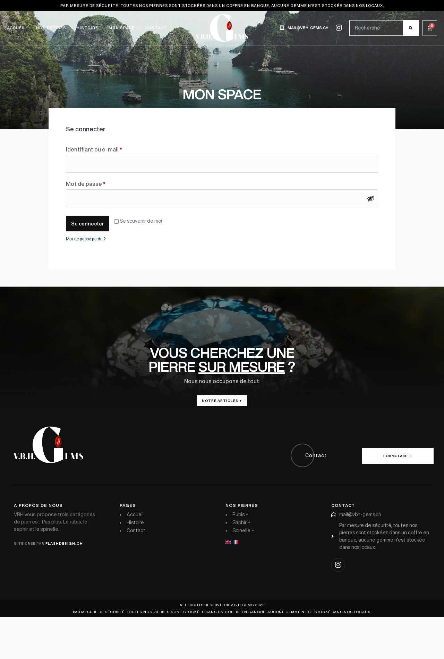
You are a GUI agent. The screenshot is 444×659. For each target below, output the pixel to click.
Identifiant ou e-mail (109, 148)
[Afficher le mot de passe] (371, 198)
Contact (156, 28)
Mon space (122, 28)
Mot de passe (100, 182)
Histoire (87, 28)
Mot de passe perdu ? (86, 239)
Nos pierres (51, 28)
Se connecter (87, 223)
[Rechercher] (410, 27)
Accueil (16, 28)
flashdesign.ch (64, 543)
